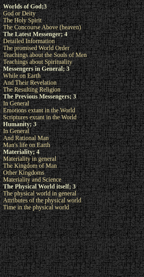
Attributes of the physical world (42, 200)
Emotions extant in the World (39, 110)
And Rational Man (26, 138)
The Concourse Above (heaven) (42, 27)
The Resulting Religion (31, 89)
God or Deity (19, 13)
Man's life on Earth (26, 145)
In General (16, 103)
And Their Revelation (29, 82)
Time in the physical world (36, 207)
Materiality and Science (32, 179)
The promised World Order (36, 48)
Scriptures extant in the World (39, 117)
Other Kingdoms (23, 172)
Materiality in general (29, 158)
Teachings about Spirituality (37, 61)
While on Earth (22, 75)
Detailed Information (29, 41)
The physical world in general (39, 193)
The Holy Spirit (22, 20)
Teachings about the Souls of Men (45, 55)
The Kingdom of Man (30, 165)
